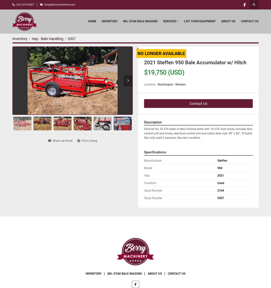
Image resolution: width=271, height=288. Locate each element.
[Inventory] (19, 39)
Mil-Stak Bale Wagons (140, 21)
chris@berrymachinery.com (59, 4)
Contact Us (250, 21)
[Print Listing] (87, 140)
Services (169, 21)
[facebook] (244, 4)
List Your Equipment (200, 21)
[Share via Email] (60, 140)
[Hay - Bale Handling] (47, 39)
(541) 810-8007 (25, 4)
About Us (228, 21)
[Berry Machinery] (135, 251)
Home (92, 21)
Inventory (110, 21)
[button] (171, 21)
